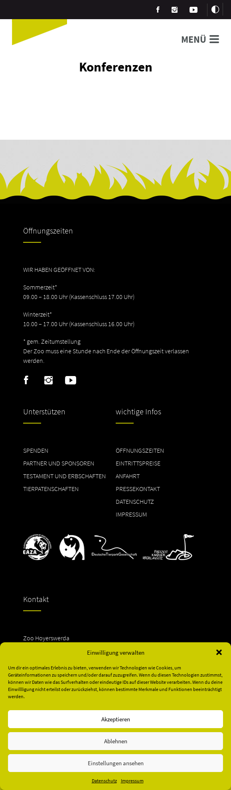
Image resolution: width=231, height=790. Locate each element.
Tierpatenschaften (51, 489)
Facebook (26, 380)
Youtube (70, 380)
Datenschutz (104, 781)
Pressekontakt (138, 489)
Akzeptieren (115, 719)
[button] (219, 652)
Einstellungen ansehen (116, 763)
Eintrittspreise (138, 463)
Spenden (35, 450)
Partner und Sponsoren (58, 463)
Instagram (48, 380)
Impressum (132, 781)
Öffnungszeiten (140, 450)
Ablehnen (115, 741)
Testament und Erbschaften (64, 476)
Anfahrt (128, 476)
